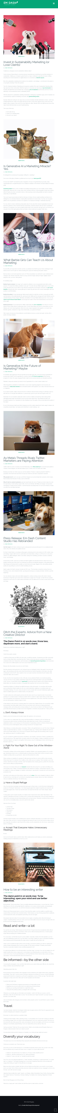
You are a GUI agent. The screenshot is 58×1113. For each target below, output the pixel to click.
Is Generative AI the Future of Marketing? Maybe (22, 367)
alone (33, 775)
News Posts (21, 56)
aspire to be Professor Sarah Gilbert (12, 299)
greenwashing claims (34, 96)
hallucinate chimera (15, 386)
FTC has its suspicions (37, 376)
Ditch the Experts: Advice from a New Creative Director (27, 633)
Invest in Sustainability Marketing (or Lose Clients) (26, 63)
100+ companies (38, 304)
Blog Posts (21, 626)
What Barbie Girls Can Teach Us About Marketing (28, 261)
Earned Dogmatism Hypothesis (38, 661)
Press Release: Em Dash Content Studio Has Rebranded (24, 539)
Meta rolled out (36, 466)
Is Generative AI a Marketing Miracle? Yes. (27, 167)
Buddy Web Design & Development (30, 1105)
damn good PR (37, 178)
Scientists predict (7, 188)
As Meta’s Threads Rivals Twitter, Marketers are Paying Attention (24, 459)
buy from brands (47, 88)
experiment (24, 681)
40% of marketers (33, 89)
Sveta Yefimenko (8, 67)
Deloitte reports (40, 77)
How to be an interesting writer (23, 889)
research (24, 766)
